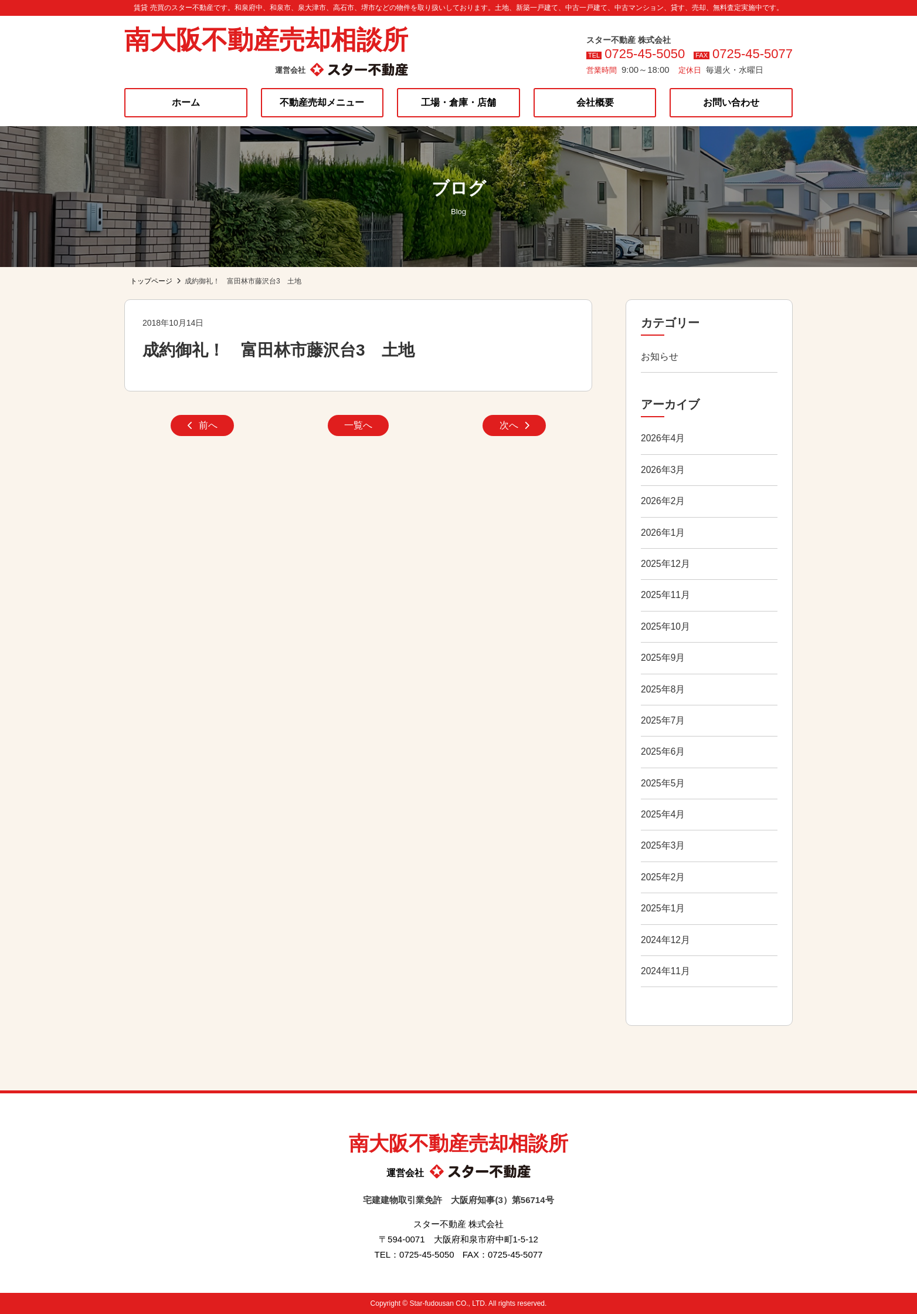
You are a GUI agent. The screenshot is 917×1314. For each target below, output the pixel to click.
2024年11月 (666, 971)
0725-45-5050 (644, 53)
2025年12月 (666, 564)
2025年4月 (663, 814)
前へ (203, 426)
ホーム (186, 102)
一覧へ (358, 426)
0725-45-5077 (752, 53)
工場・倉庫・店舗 (458, 102)
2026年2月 (663, 501)
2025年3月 (663, 845)
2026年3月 (663, 470)
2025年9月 (663, 658)
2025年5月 (663, 783)
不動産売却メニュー (322, 102)
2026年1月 (663, 533)
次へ (514, 426)
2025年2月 (663, 877)
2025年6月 (663, 751)
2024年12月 (666, 940)
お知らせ (659, 357)
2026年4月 (663, 438)
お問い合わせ (731, 102)
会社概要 (595, 102)
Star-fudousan (431, 1303)
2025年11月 (666, 595)
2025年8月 (663, 689)
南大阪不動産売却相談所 (266, 39)
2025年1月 (663, 908)
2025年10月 (666, 626)
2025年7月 (663, 720)
